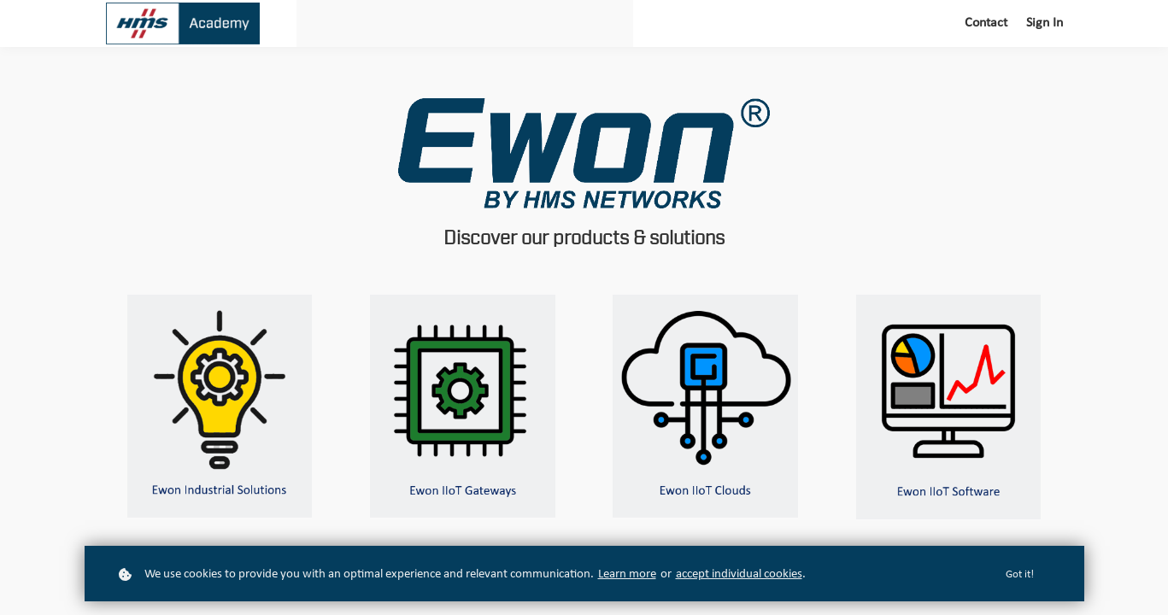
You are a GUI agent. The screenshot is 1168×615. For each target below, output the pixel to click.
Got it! (1020, 574)
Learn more (627, 574)
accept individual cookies (739, 574)
